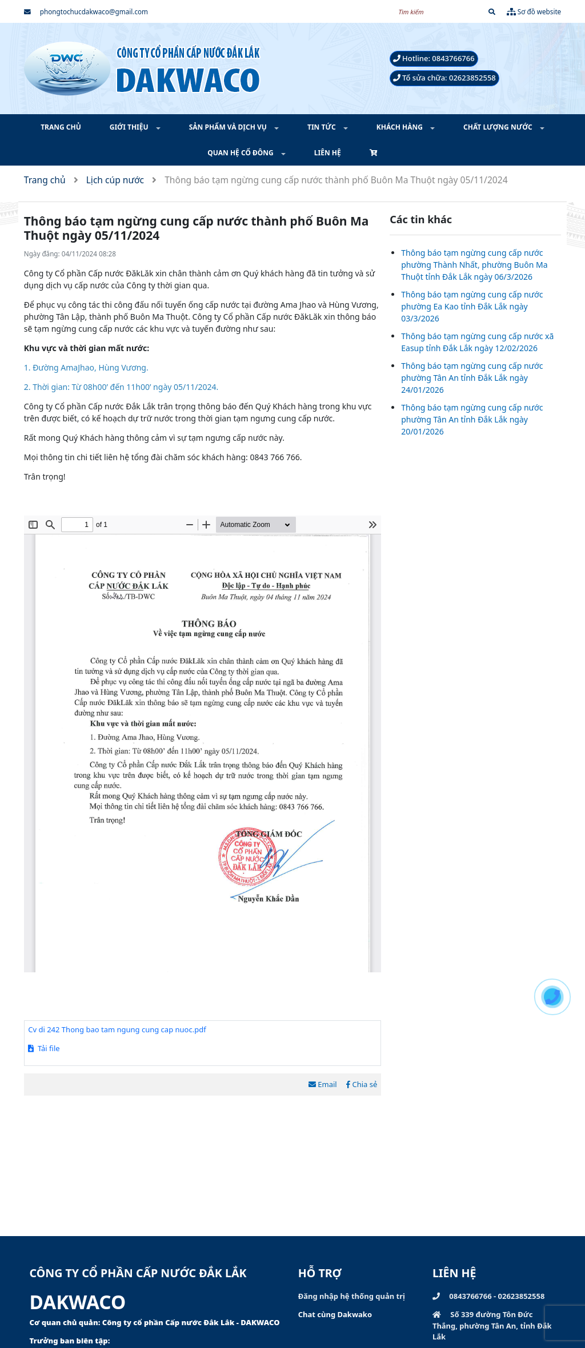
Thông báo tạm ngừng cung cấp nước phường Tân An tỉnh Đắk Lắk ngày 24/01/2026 (472, 377)
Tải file (43, 1048)
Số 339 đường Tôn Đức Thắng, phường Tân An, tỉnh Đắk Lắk (492, 1325)
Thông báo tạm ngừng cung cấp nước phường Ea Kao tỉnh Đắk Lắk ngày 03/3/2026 (472, 306)
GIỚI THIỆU (130, 127)
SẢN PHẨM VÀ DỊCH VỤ (229, 127)
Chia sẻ (361, 1084)
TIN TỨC (322, 127)
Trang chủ (45, 180)
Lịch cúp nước (115, 180)
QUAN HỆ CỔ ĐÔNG (241, 153)
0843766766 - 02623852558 (488, 1296)
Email (322, 1084)
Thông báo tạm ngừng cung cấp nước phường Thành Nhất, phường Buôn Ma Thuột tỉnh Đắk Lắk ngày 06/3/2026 (474, 264)
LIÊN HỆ (327, 153)
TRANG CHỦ (61, 127)
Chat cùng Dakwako (335, 1314)
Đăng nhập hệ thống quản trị (351, 1296)
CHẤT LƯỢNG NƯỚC (498, 127)
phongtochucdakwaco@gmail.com (86, 11)
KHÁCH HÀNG (400, 127)
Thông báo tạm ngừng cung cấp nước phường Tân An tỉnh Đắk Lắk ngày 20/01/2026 (472, 419)
